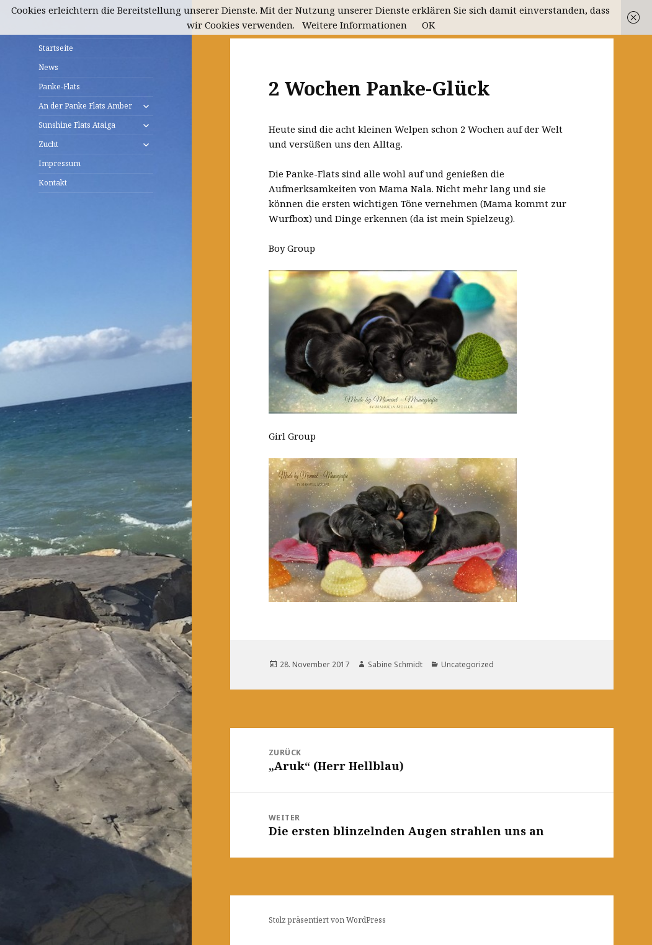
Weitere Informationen (354, 25)
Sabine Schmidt (395, 664)
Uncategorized (467, 664)
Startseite (55, 48)
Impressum (59, 163)
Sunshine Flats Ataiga (76, 125)
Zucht (48, 144)
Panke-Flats (59, 86)
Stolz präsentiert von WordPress (327, 920)
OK (428, 25)
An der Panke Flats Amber (85, 105)
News (48, 67)
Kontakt (52, 182)
